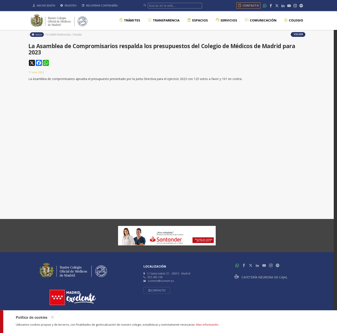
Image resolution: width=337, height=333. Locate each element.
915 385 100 (155, 277)
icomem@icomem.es (161, 281)
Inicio (37, 34)
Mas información (207, 324)
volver (298, 34)
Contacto (248, 5)
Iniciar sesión (44, 5)
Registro (68, 5)
